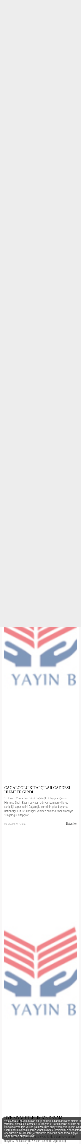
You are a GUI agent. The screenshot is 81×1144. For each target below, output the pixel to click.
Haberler (71, 823)
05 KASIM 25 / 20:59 (15, 823)
